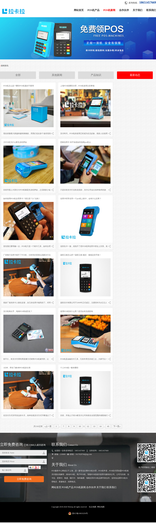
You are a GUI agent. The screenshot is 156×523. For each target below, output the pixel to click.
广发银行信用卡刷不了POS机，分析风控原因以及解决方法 (27, 255)
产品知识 (95, 75)
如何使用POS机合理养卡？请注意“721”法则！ (21, 199)
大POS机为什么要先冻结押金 (15, 143)
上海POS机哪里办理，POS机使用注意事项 (77, 86)
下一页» (116, 427)
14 (100, 427)
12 (88, 427)
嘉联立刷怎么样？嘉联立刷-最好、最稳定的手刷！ (80, 255)
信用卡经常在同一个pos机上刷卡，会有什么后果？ (80, 199)
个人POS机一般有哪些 (69, 368)
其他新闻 (56, 75)
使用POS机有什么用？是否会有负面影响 (76, 312)
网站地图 (101, 507)
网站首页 (79, 9)
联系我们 (151, 9)
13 (94, 427)
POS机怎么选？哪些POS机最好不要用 (18, 86)
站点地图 (92, 507)
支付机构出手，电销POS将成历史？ (17, 312)
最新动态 (134, 75)
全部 (18, 75)
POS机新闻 (109, 9)
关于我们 (137, 9)
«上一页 (48, 427)
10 (80, 427)
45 (108, 427)
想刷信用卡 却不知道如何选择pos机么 (75, 143)
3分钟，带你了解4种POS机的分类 (16, 368)
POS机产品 (93, 9)
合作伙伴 (124, 9)
